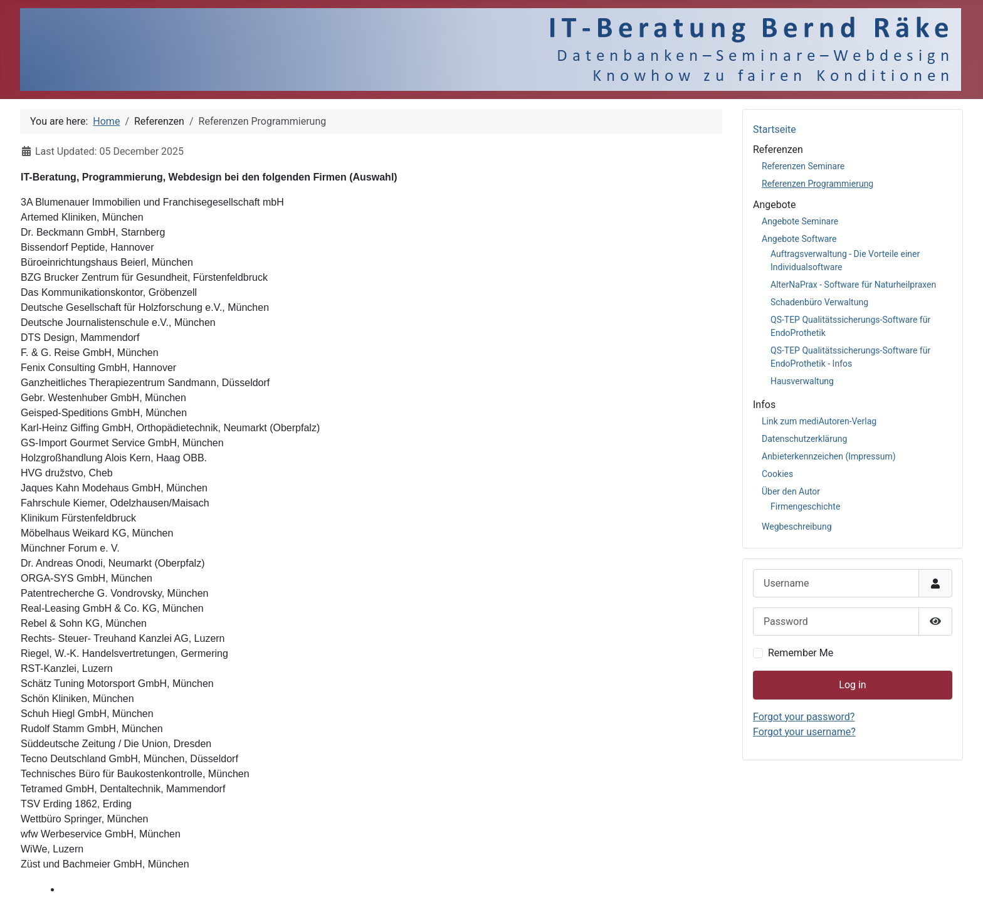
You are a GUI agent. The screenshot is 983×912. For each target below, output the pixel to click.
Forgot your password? (803, 717)
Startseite (774, 129)
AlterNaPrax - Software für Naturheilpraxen (853, 285)
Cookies (777, 474)
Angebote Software (799, 239)
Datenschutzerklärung (804, 439)
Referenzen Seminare (803, 166)
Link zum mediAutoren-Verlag (819, 421)
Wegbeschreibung (797, 527)
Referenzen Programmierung (817, 184)
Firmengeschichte (805, 506)
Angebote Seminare (800, 221)
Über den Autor (791, 491)
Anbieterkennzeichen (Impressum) (829, 456)
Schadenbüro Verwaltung (819, 302)
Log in (852, 685)
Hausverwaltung (802, 381)
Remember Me (800, 653)
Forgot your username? (804, 732)
